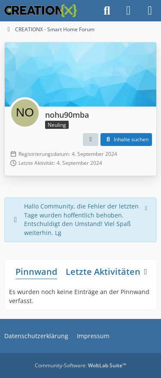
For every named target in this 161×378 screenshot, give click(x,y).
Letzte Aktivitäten (103, 271)
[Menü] (149, 10)
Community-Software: (80, 365)
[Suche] (106, 10)
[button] (90, 139)
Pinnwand (36, 271)
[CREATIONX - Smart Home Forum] (41, 10)
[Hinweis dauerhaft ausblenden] (147, 207)
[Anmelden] (128, 10)
